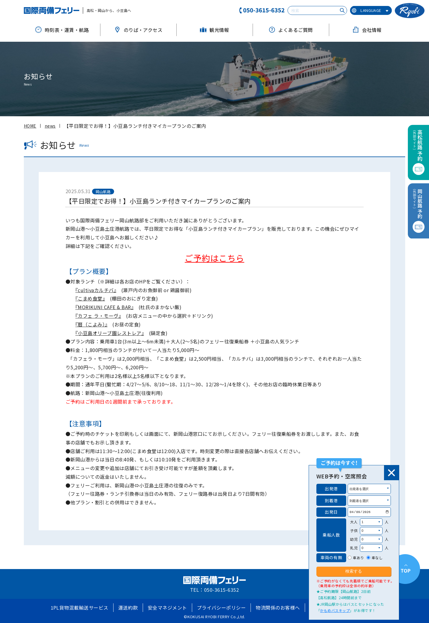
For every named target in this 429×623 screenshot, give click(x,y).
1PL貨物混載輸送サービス (79, 607)
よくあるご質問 (291, 29)
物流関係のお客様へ (278, 607)
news (50, 126)
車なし (377, 557)
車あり (358, 557)
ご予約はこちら (214, 258)
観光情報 (214, 29)
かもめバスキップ (335, 610)
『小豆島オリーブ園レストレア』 (109, 333)
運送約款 (128, 607)
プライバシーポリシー (221, 607)
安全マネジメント (167, 607)
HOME (30, 126)
